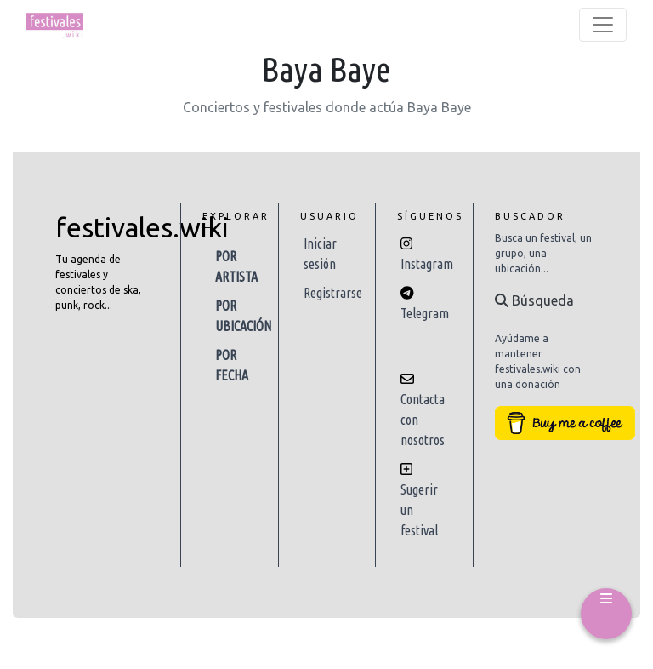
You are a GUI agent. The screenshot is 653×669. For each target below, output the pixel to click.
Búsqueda (534, 300)
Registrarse (333, 292)
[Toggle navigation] (603, 25)
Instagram (426, 264)
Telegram (424, 313)
